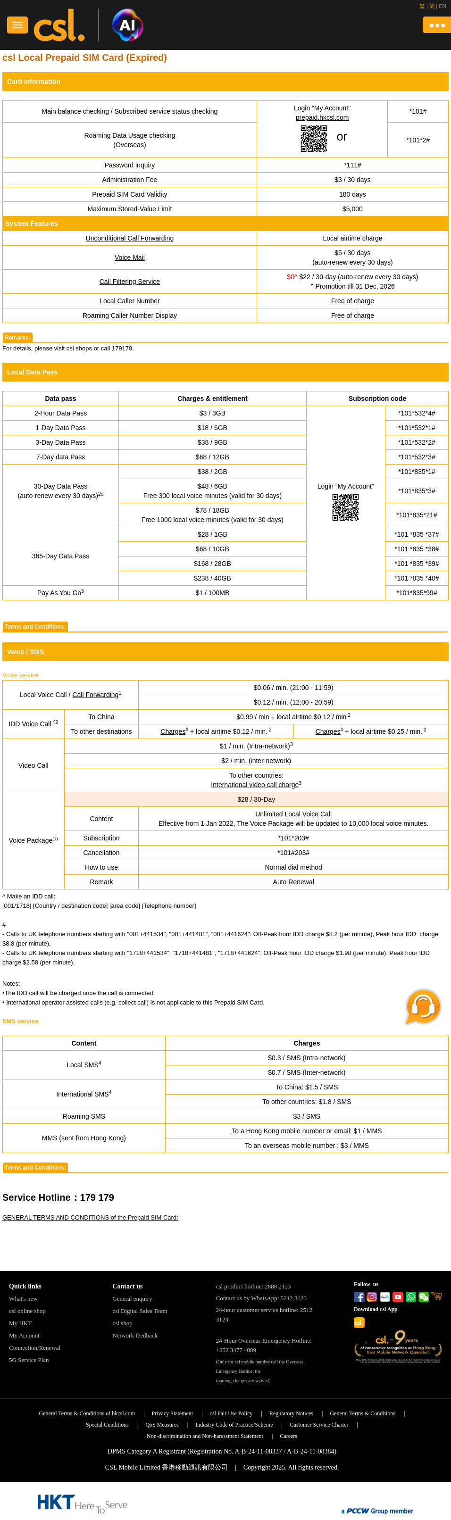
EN (442, 6)
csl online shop (27, 1310)
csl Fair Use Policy (231, 1413)
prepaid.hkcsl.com (322, 117)
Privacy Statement (172, 1413)
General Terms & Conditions (362, 1413)
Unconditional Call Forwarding (130, 238)
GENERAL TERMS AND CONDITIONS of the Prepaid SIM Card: (90, 1217)
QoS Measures (161, 1424)
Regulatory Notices (291, 1413)
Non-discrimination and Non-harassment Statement (205, 1436)
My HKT (20, 1323)
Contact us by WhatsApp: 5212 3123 (261, 1298)
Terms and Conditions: (35, 626)
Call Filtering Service (130, 281)
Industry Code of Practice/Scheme (234, 1424)
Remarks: (18, 337)
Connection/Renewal (34, 1347)
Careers (288, 1436)
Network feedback (135, 1335)
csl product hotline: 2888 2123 (253, 1286)
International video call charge (255, 785)
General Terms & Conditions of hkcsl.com (87, 1413)
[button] (437, 25)
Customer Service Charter (319, 1424)
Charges (172, 731)
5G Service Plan (29, 1359)
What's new (23, 1298)
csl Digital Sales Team (139, 1310)
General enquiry (132, 1298)
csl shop (122, 1323)
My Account (24, 1335)
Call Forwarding (95, 694)
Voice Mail (130, 257)
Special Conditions (107, 1424)
